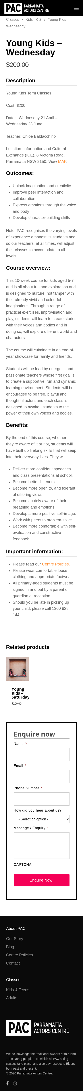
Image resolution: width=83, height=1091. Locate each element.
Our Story (14, 938)
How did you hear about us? (38, 810)
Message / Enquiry (31, 828)
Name (20, 744)
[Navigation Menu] (76, 8)
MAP (62, 161)
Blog (10, 947)
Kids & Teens (17, 990)
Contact (13, 963)
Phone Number (28, 788)
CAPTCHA (23, 865)
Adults (11, 998)
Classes (12, 19)
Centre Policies (19, 955)
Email (20, 766)
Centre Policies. (56, 564)
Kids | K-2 (33, 19)
